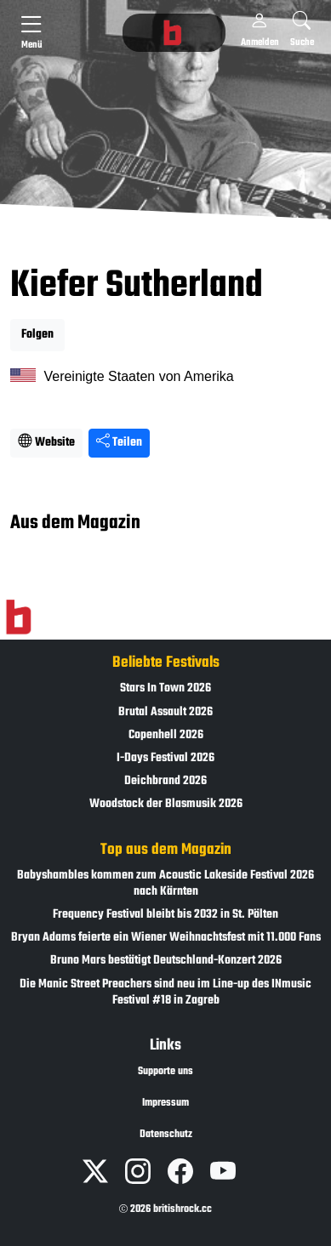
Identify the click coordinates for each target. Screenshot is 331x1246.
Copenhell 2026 (165, 735)
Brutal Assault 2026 (165, 712)
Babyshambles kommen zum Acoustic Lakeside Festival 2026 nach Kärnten (165, 884)
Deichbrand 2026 (165, 781)
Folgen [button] (37, 334)
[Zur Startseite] (18, 617)
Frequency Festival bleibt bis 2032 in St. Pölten (165, 915)
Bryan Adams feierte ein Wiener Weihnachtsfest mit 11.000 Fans (166, 937)
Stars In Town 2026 (165, 688)
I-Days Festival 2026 (165, 758)
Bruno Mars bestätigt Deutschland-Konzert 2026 (166, 960)
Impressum (165, 1103)
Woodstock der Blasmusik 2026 (166, 804)
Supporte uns (165, 1071)
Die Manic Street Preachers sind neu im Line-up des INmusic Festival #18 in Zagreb (165, 992)
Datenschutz (166, 1134)
